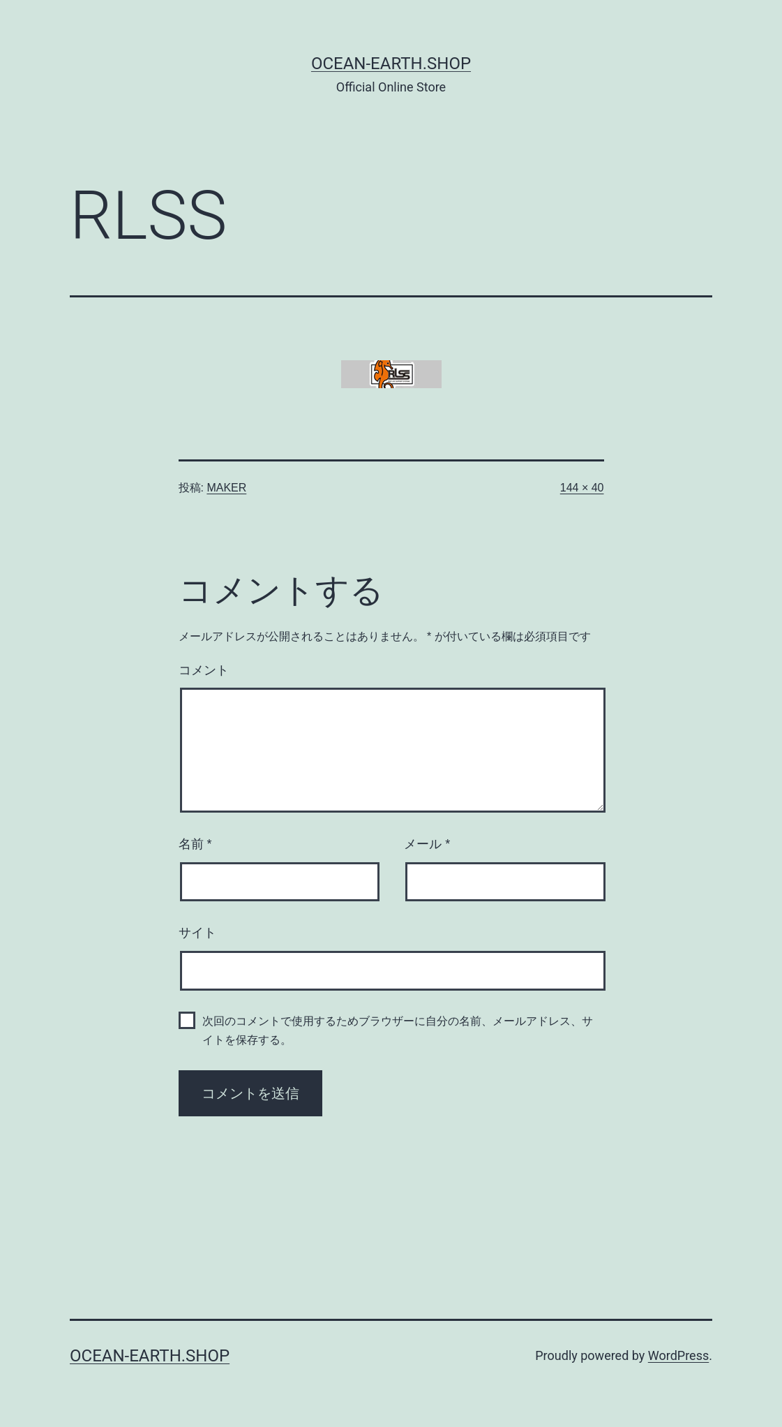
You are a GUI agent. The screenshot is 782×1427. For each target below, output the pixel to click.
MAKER (226, 488)
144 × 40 (582, 488)
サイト (197, 933)
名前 (195, 844)
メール (427, 844)
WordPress (678, 1355)
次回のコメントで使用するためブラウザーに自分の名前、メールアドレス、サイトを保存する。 (397, 1030)
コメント (204, 670)
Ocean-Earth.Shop (391, 63)
